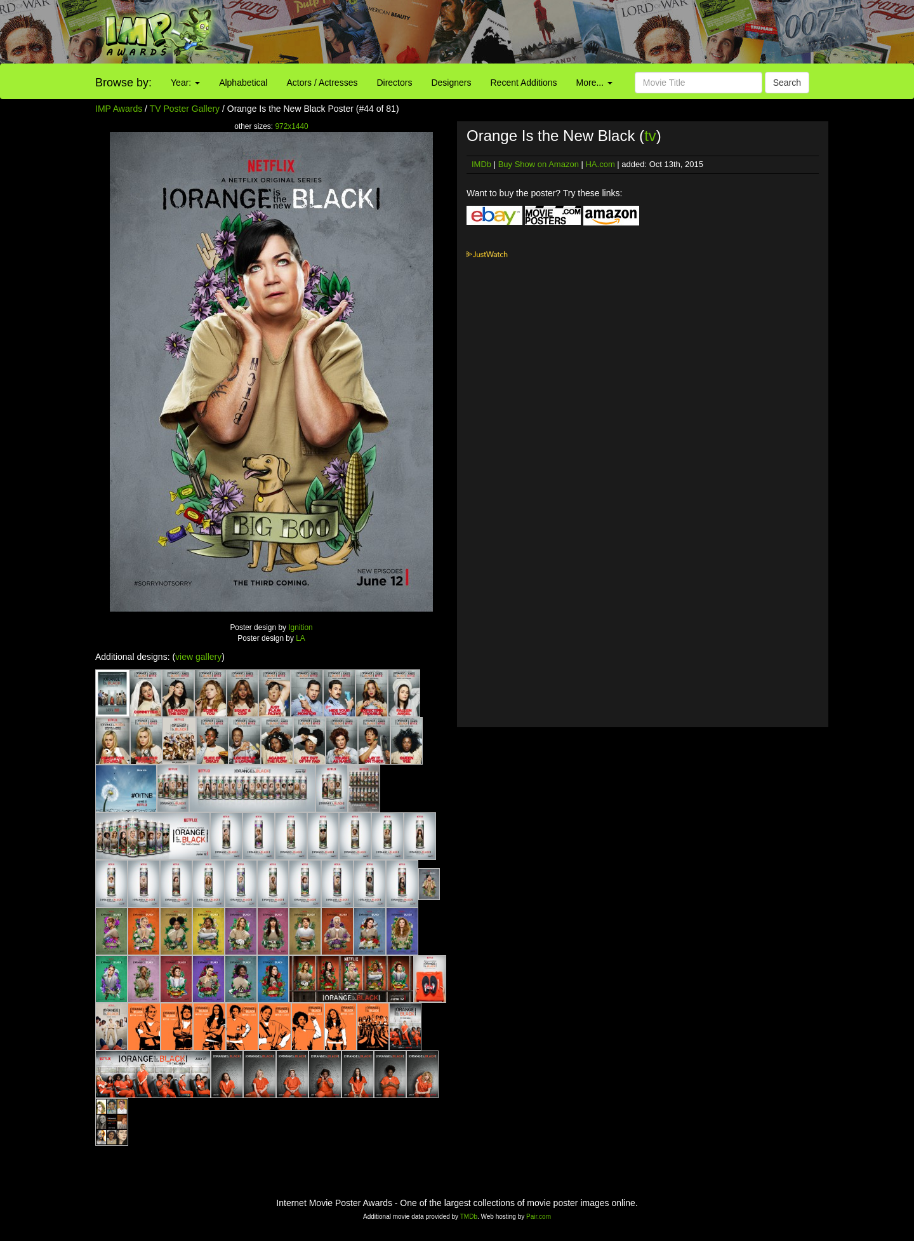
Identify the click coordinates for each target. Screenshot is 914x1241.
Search (787, 82)
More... (594, 82)
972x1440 (291, 126)
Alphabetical (243, 82)
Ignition (300, 627)
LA (300, 638)
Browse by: (123, 82)
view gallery (198, 657)
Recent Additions (524, 82)
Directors (394, 82)
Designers (451, 82)
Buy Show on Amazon (538, 164)
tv (650, 135)
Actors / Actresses (321, 82)
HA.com (599, 164)
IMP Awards (118, 109)
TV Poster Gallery (185, 109)
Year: (185, 82)
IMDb (481, 164)
